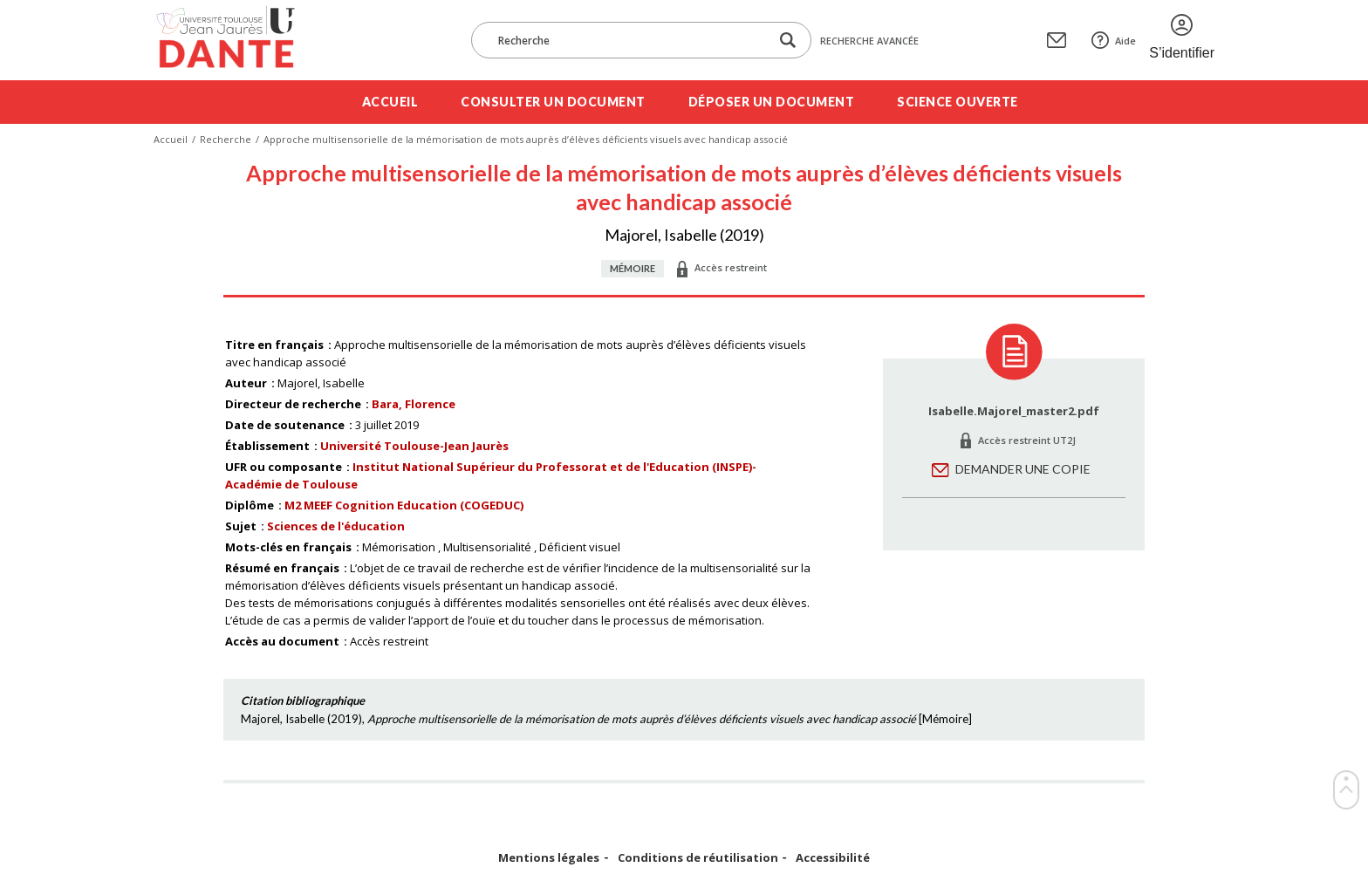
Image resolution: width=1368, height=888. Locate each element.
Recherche (225, 139)
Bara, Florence (413, 404)
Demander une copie (1023, 468)
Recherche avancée (869, 40)
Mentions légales (548, 857)
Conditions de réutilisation (698, 857)
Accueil (390, 101)
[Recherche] (629, 40)
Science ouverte (957, 101)
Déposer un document (771, 101)
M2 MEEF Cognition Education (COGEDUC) (403, 505)
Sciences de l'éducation (336, 526)
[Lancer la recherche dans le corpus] (788, 40)
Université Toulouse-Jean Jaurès (414, 446)
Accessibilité (833, 857)
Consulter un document (553, 101)
